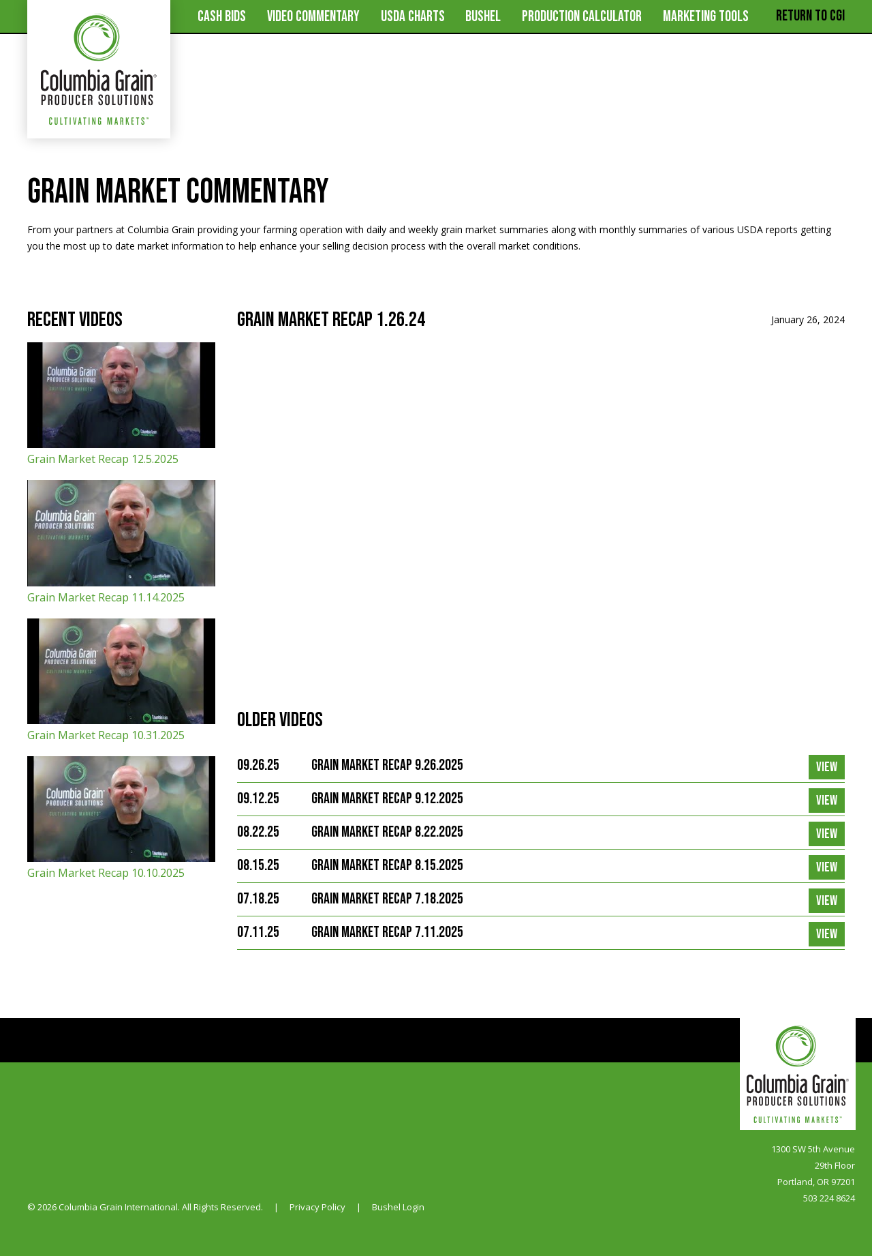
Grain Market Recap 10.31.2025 (121, 680)
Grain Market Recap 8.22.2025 (387, 832)
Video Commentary (313, 17)
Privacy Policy (317, 1207)
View (826, 767)
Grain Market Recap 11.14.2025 (121, 542)
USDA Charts (413, 17)
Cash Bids (222, 17)
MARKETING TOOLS (706, 17)
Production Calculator (582, 17)
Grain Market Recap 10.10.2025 (121, 818)
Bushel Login (398, 1207)
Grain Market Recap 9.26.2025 (387, 765)
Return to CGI (810, 16)
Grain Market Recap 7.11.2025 (387, 932)
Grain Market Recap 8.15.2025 (387, 865)
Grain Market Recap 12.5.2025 (121, 404)
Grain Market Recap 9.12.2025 (387, 799)
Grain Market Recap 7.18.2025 (387, 899)
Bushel (483, 17)
